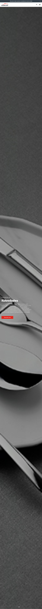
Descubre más (7, 317)
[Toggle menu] (40, 4)
